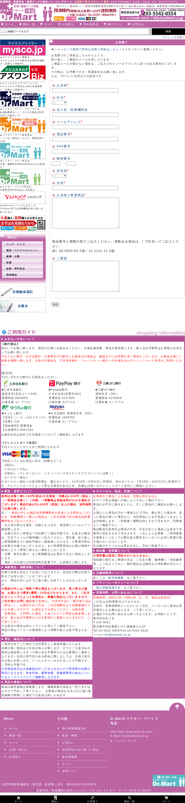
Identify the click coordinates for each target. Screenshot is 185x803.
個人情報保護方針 (175, 6)
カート (48, 24)
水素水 (23, 306)
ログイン (64, 6)
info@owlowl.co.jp (117, 645)
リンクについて (126, 751)
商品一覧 (29, 24)
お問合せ (138, 24)
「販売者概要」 (116, 588)
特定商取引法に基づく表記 (118, 6)
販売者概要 (94, 6)
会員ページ (79, 6)
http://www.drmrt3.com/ (135, 742)
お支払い (141, 6)
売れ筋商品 (91, 24)
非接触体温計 (22, 292)
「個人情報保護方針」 (108, 598)
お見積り (68, 24)
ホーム (9, 24)
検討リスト (115, 24)
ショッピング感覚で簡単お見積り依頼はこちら (86, 49)
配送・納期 (156, 6)
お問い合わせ (18, 760)
